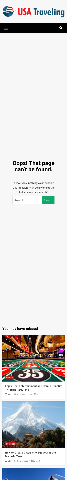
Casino (9, 377)
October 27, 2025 (25, 394)
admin (10, 394)
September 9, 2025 (26, 461)
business (10, 444)
